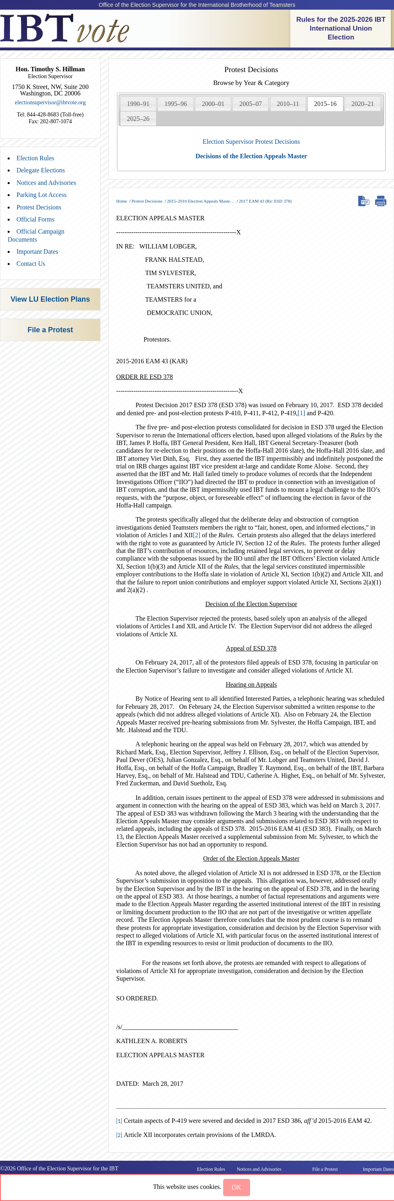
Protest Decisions (39, 207)
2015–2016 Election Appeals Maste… (200, 201)
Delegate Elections (40, 170)
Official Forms (35, 219)
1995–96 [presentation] (175, 103)
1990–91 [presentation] (138, 103)
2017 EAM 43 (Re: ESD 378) (265, 201)
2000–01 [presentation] (213, 103)
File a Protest (50, 330)
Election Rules (35, 158)
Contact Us (30, 263)
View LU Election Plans (50, 299)
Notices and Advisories (46, 182)
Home (121, 201)
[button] (236, 1187)
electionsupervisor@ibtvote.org (50, 102)
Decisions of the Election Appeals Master (251, 156)
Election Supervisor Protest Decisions (251, 141)
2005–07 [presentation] (250, 103)
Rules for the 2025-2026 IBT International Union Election (341, 28)
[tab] (138, 103)
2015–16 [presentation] (325, 103)
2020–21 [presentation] (362, 103)
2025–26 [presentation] (138, 118)
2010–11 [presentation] (288, 103)
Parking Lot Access (41, 194)
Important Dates (37, 251)
